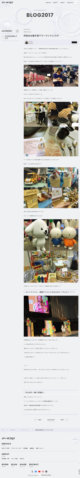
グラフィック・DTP (16, 448)
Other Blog (31, 43)
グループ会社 (14, 458)
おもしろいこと (27, 31)
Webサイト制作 (5, 448)
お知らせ (22, 458)
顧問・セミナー (40, 448)
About (62, 2)
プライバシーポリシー (33, 475)
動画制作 (32, 448)
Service (48, 2)
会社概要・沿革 (5, 458)
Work (55, 2)
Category (10, 31)
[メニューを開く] (76, 2)
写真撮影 (25, 448)
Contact (70, 2)
